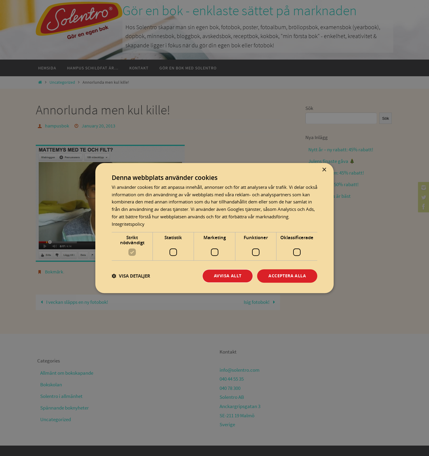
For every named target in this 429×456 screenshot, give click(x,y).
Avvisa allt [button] (227, 276)
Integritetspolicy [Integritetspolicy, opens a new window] (128, 224)
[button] (131, 276)
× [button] (324, 170)
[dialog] (214, 228)
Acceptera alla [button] (287, 276)
